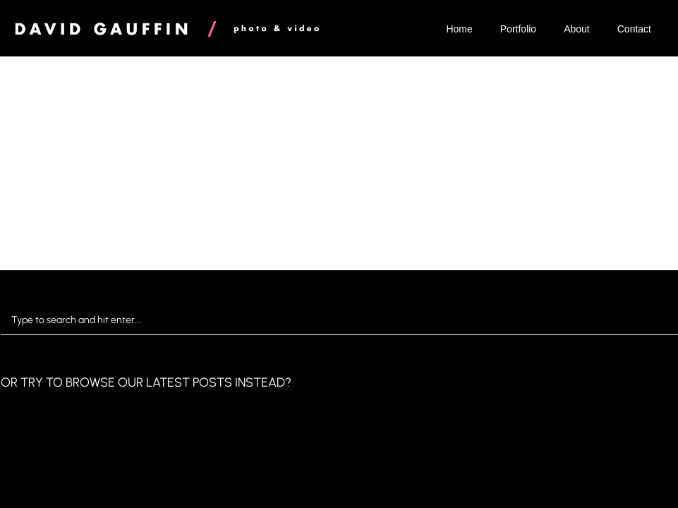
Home (459, 29)
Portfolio (518, 29)
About (577, 29)
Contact (634, 29)
